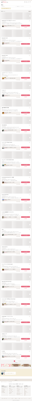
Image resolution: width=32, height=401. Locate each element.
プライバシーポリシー (9, 398)
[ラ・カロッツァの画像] (16, 85)
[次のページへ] (19, 361)
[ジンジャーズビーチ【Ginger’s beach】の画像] (16, 137)
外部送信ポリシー (12, 398)
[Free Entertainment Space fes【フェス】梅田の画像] (16, 172)
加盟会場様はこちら (16, 398)
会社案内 (2, 398)
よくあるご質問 (29, 398)
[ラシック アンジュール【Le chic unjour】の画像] (16, 259)
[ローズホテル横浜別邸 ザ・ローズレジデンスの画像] (16, 207)
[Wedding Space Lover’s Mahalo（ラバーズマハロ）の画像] (16, 16)
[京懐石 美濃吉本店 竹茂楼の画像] (16, 103)
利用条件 (6, 398)
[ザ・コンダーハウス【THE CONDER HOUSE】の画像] (16, 155)
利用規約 (4, 398)
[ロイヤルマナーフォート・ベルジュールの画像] (16, 68)
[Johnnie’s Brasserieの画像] (16, 242)
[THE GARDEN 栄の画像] (16, 120)
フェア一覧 (25, 25)
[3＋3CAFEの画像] (16, 346)
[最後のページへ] (20, 361)
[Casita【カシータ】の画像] (16, 329)
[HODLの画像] (16, 224)
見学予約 (25, 27)
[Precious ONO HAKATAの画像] (16, 190)
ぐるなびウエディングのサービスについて (24, 398)
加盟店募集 (19, 398)
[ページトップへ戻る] (16, 380)
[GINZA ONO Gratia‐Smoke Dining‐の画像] (16, 276)
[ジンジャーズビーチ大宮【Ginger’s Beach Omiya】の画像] (16, 294)
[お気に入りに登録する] (29, 20)
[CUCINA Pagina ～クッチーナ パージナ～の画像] (16, 311)
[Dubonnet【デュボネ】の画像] (16, 33)
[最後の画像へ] (30, 16)
